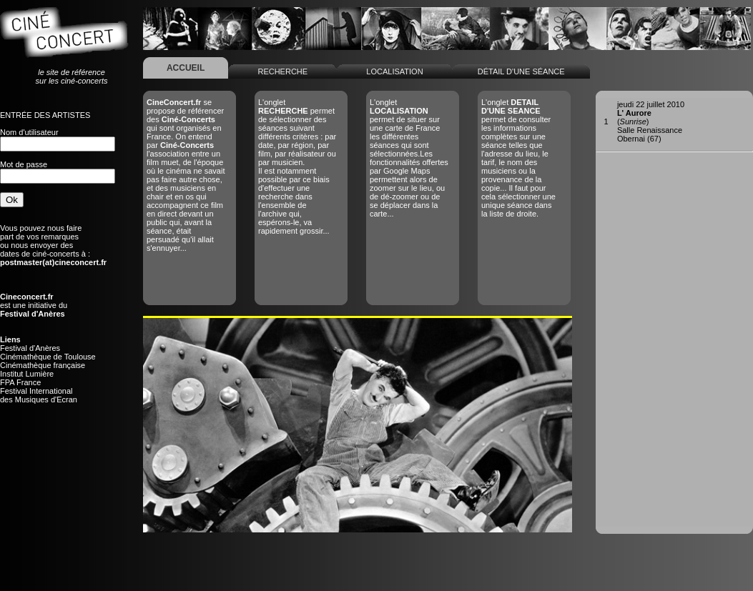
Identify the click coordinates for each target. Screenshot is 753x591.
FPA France (20, 382)
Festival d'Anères (30, 348)
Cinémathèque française (42, 365)
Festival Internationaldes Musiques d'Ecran (38, 395)
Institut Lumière (27, 373)
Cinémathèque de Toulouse (48, 356)
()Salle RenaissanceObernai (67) (650, 121)
